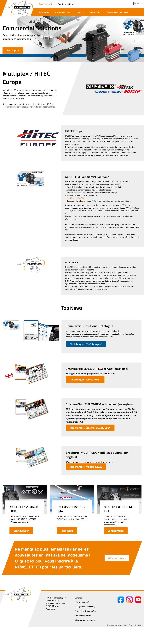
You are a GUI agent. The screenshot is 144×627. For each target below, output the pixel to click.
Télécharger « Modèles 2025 (86, 466)
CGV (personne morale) (85, 606)
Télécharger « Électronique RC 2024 (90, 427)
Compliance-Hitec (83, 615)
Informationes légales (85, 620)
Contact (78, 598)
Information (43, 12)
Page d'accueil (45, 4)
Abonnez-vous (116, 557)
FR (136, 3)
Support (80, 12)
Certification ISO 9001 (75, 198)
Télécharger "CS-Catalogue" (86, 344)
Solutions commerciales (117, 12)
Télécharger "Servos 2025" (85, 379)
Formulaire (66, 530)
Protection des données (85, 611)
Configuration (21, 530)
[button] (134, 38)
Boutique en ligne (66, 4)
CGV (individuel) (82, 602)
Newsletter (95, 12)
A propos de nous (62, 12)
